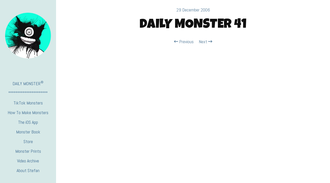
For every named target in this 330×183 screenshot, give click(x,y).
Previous (184, 41)
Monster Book (28, 132)
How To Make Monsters (28, 112)
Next (205, 41)
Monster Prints (28, 151)
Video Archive (28, 161)
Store (28, 141)
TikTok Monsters (28, 103)
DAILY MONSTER (28, 83)
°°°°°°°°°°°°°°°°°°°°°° (28, 93)
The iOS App (28, 122)
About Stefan (28, 170)
